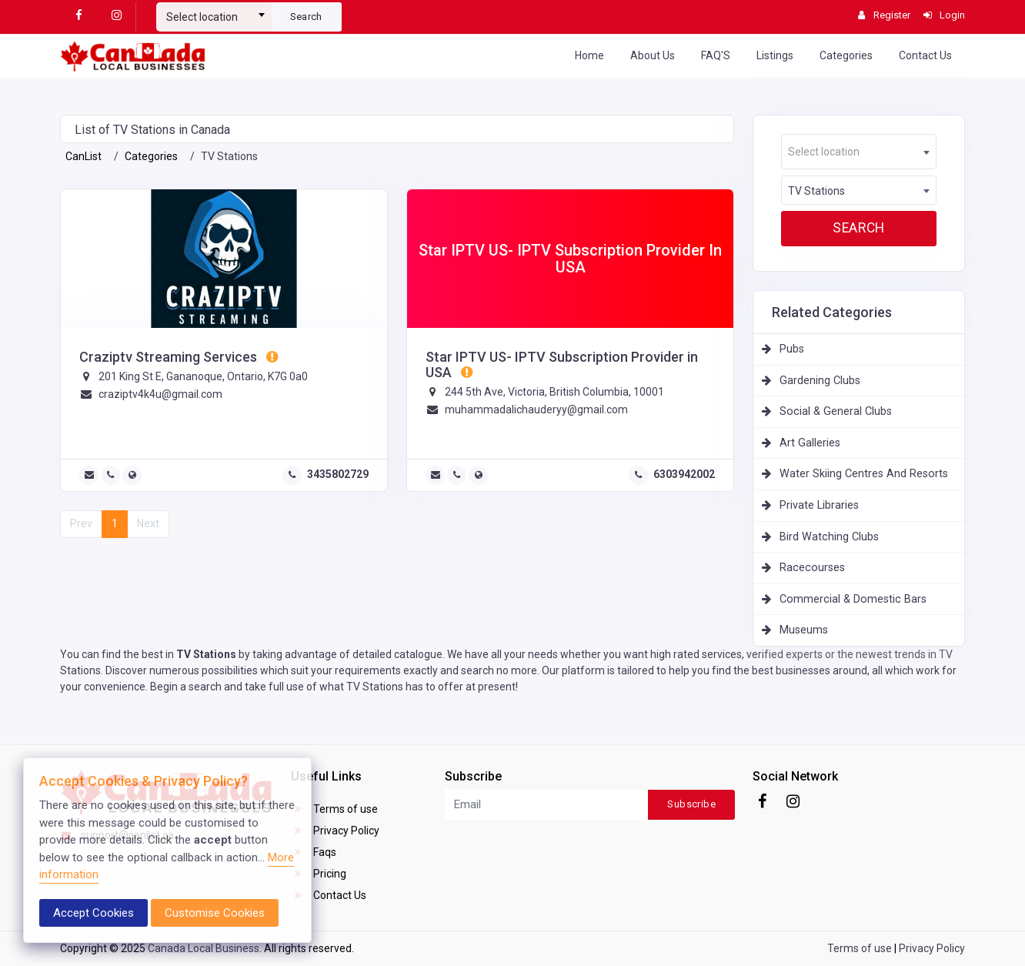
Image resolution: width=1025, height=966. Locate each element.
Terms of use (334, 809)
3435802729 (338, 474)
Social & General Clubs (836, 411)
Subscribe (691, 804)
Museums (804, 630)
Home (589, 55)
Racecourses (812, 567)
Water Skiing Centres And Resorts (864, 473)
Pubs (792, 349)
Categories (846, 55)
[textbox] (214, 17)
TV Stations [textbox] (816, 191)
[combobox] (214, 10)
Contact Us (925, 55)
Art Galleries (810, 443)
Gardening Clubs (820, 380)
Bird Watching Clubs (829, 536)
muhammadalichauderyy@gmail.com (536, 409)
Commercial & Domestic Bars (853, 599)
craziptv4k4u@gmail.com (160, 394)
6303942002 (684, 474)
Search (306, 16)
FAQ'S (715, 55)
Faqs (313, 852)
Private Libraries (819, 505)
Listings (774, 55)
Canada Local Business (203, 948)
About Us (652, 55)
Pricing (318, 873)
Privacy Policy (335, 830)
